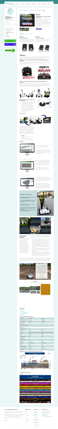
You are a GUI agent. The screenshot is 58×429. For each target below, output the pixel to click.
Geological (21, 311)
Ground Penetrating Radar (9, 33)
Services (26, 419)
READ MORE (6, 420)
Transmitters (8, 30)
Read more (7, 22)
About (26, 413)
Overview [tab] (21, 33)
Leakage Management (36, 412)
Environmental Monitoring (36, 419)
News (26, 417)
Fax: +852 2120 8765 (44, 415)
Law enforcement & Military (24, 313)
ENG (49, 0)
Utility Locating (22, 310)
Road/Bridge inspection (23, 312)
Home (21, 10)
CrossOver (39, 10)
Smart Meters (36, 417)
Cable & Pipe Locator (9, 28)
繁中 (53, 0)
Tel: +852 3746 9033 (44, 414)
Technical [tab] (25, 33)
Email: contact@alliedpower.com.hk (47, 416)
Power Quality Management (36, 422)
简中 (51, 0)
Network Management (36, 415)
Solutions (25, 10)
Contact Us (27, 421)
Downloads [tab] (30, 33)
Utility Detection (32, 10)
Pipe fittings (36, 426)
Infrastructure (22, 309)
